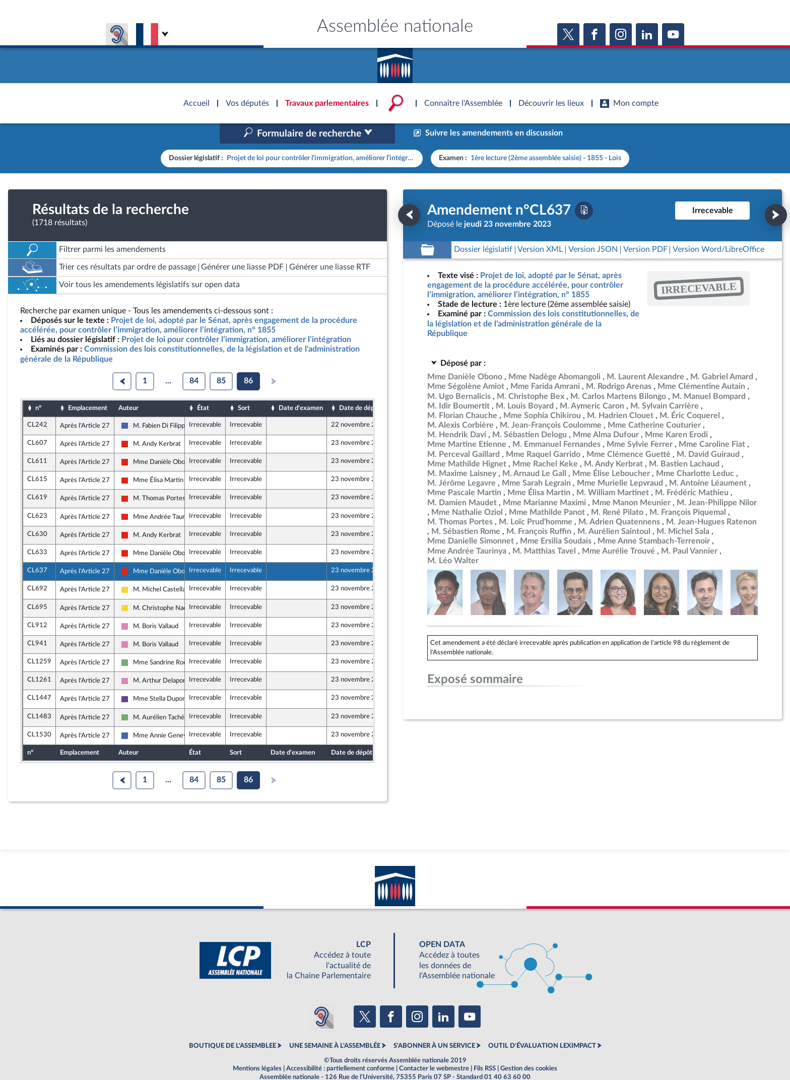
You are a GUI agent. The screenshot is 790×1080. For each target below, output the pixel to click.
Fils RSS (485, 1047)
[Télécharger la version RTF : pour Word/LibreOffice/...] (718, 228)
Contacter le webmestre (434, 1047)
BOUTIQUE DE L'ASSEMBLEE (232, 1025)
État (203, 387)
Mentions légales (257, 1047)
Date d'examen (301, 387)
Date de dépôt (359, 387)
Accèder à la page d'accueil (395, 62)
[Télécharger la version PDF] (584, 189)
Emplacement (87, 387)
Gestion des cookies (528, 1047)
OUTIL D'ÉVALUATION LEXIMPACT (542, 1025)
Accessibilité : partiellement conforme (340, 1047)
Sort (244, 387)
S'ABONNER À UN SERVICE (434, 1025)
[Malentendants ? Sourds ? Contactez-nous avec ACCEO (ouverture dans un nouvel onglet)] (321, 995)
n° (38, 387)
